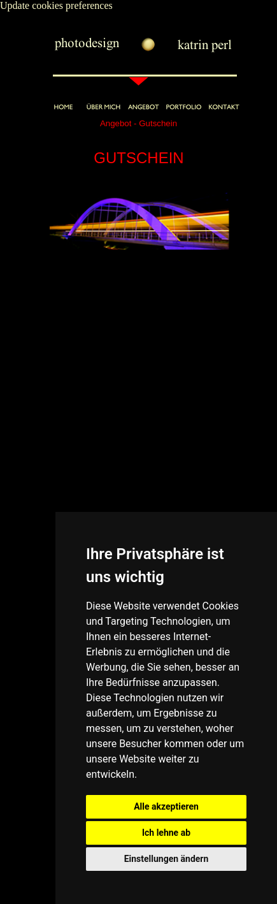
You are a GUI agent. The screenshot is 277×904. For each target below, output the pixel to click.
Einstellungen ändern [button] (166, 859)
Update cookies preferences (56, 5)
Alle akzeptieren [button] (166, 806)
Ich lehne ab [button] (166, 832)
